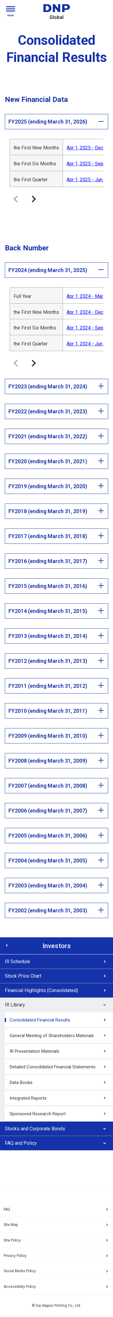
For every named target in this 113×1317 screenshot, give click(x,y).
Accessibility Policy (20, 1287)
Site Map (11, 1225)
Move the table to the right (34, 199)
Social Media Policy (20, 1271)
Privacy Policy (15, 1256)
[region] (56, 163)
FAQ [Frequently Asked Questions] (7, 1209)
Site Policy (12, 1240)
